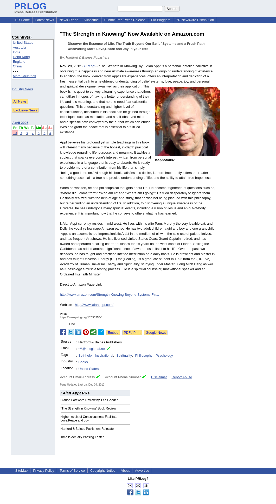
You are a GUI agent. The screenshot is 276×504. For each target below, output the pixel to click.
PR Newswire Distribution (195, 20)
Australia (19, 47)
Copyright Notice (102, 471)
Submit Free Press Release (124, 20)
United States (23, 43)
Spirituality (124, 355)
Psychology (164, 355)
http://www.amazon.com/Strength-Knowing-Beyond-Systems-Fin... (109, 295)
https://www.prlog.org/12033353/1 (81, 317)
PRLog (89, 66)
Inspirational (104, 355)
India (16, 52)
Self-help (85, 355)
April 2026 (20, 123)
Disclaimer (159, 377)
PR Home (22, 20)
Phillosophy (143, 355)
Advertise (142, 471)
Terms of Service (72, 471)
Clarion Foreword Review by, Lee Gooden (90, 400)
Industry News (22, 89)
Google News (156, 333)
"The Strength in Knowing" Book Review (88, 408)
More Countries (24, 76)
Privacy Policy (43, 471)
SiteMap (21, 471)
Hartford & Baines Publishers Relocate (87, 429)
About (125, 471)
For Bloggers (160, 20)
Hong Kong (21, 57)
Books (83, 362)
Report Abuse (182, 377)
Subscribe (91, 20)
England (19, 62)
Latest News (44, 20)
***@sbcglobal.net (92, 349)
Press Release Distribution (36, 10)
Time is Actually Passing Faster (82, 437)
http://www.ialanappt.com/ (94, 305)
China (17, 66)
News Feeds (68, 20)
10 (15, 133)
